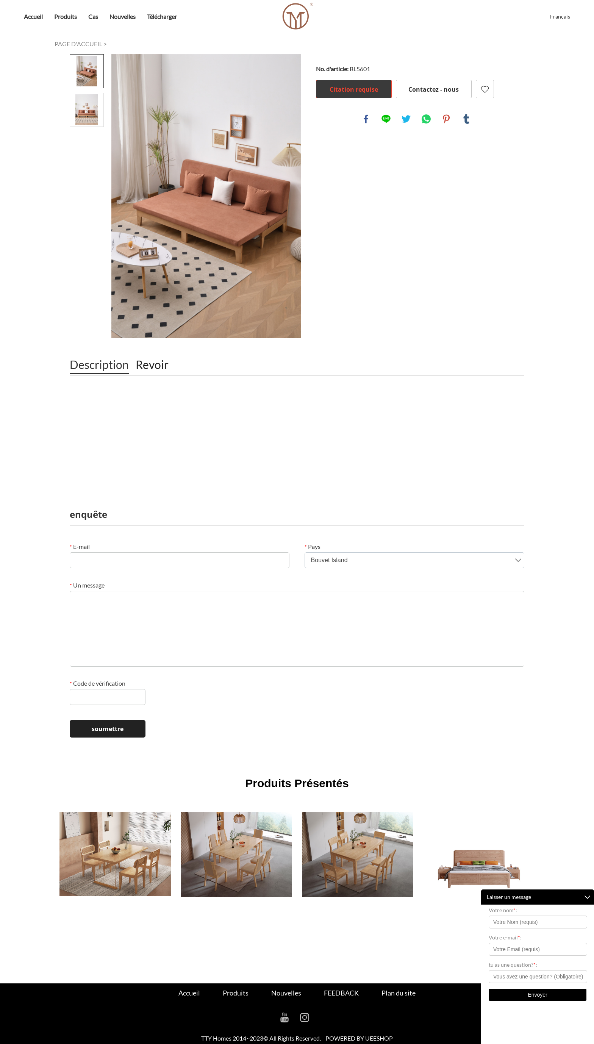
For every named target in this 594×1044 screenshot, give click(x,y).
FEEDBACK (341, 993)
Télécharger (162, 16)
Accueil (33, 16)
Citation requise (354, 89)
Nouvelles (122, 16)
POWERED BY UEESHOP (359, 1038)
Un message (87, 585)
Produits (65, 16)
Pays (312, 546)
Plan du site (398, 993)
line (386, 119)
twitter (406, 119)
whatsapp (426, 119)
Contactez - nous (433, 89)
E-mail (80, 546)
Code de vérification (97, 683)
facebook (366, 119)
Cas (93, 16)
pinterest (446, 119)
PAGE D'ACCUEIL (78, 43)
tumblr (466, 119)
